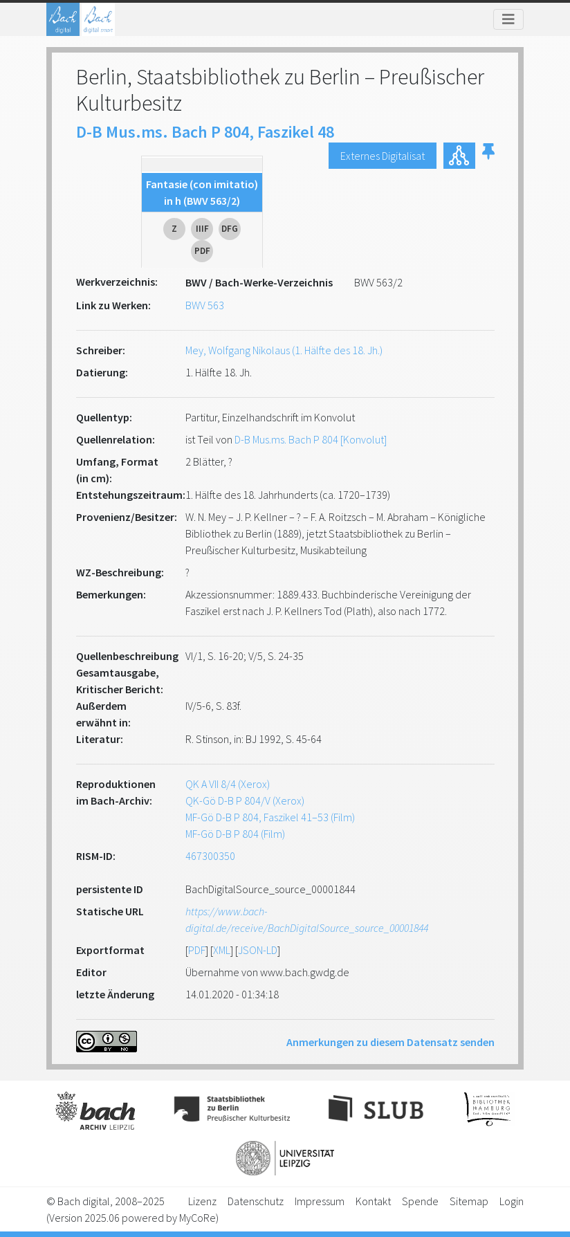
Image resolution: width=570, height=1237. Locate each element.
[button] (488, 156)
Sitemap (469, 1201)
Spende (420, 1201)
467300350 (210, 856)
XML (221, 950)
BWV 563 (204, 305)
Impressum (319, 1201)
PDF (196, 950)
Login (511, 1201)
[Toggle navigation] (508, 19)
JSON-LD (257, 950)
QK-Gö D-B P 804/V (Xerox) (244, 800)
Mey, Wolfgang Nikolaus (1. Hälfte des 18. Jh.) (284, 350)
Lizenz (202, 1201)
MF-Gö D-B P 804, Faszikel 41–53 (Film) (270, 817)
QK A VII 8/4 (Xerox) (227, 784)
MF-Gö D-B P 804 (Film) (235, 834)
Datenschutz (256, 1201)
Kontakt (373, 1201)
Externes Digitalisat (382, 156)
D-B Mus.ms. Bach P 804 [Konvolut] (311, 439)
